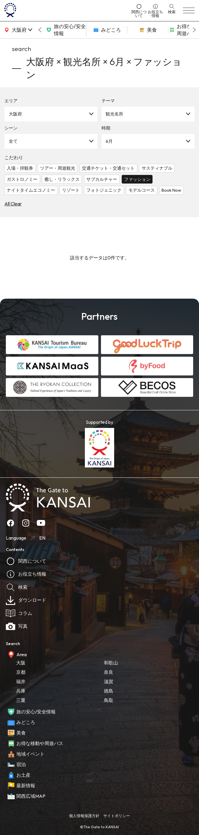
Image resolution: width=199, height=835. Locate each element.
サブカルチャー (101, 179)
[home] (66, 10)
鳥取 (108, 700)
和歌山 (111, 663)
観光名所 (114, 114)
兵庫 (20, 691)
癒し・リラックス (62, 179)
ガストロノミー (22, 179)
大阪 (20, 663)
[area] (17, 29)
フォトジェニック (103, 190)
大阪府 (15, 114)
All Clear (13, 204)
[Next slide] (194, 30)
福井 (20, 681)
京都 (20, 672)
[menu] (189, 10)
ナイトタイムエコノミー (31, 190)
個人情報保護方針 (84, 815)
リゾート (71, 190)
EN (42, 538)
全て (13, 141)
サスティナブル (157, 168)
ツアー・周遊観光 (57, 168)
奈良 (108, 672)
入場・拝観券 (20, 168)
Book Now (171, 190)
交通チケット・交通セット (108, 168)
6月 (109, 141)
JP (32, 538)
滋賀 (108, 681)
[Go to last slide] (39, 30)
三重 (20, 700)
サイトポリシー (116, 815)
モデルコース (141, 190)
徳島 (108, 691)
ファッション (137, 179)
